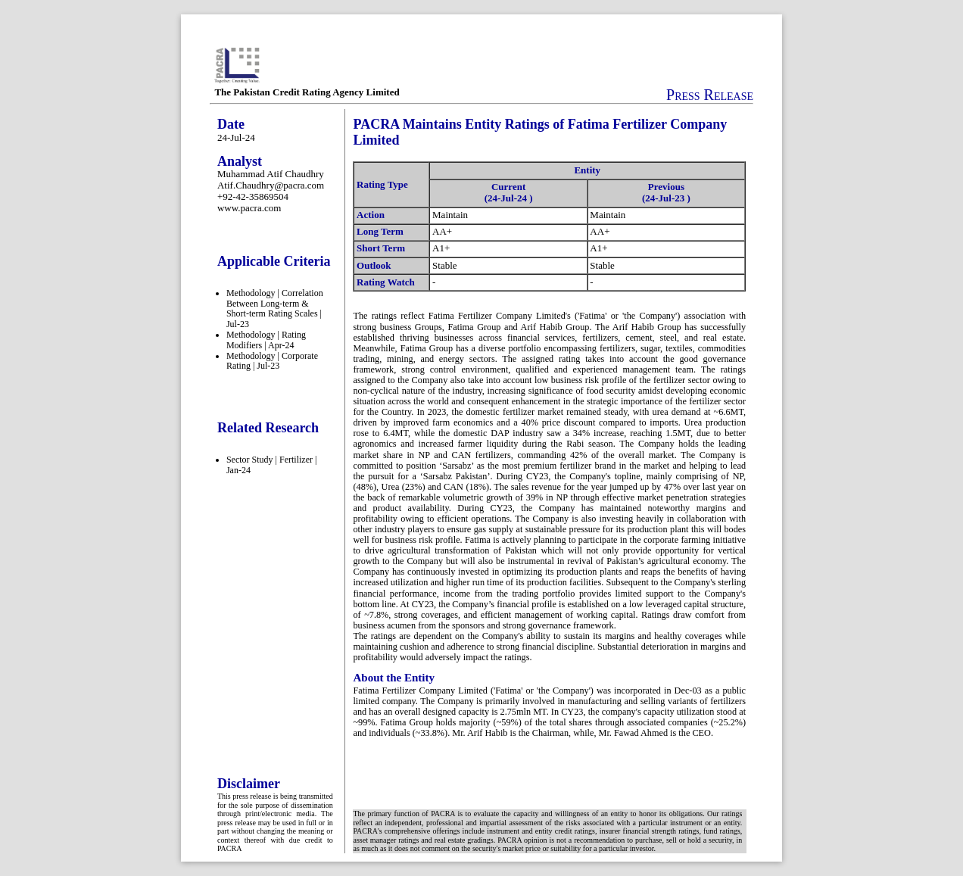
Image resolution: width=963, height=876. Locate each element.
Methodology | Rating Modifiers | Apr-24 (266, 340)
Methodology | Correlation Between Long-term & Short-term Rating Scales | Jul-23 (274, 308)
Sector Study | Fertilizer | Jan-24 (271, 464)
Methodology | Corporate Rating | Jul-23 (272, 361)
